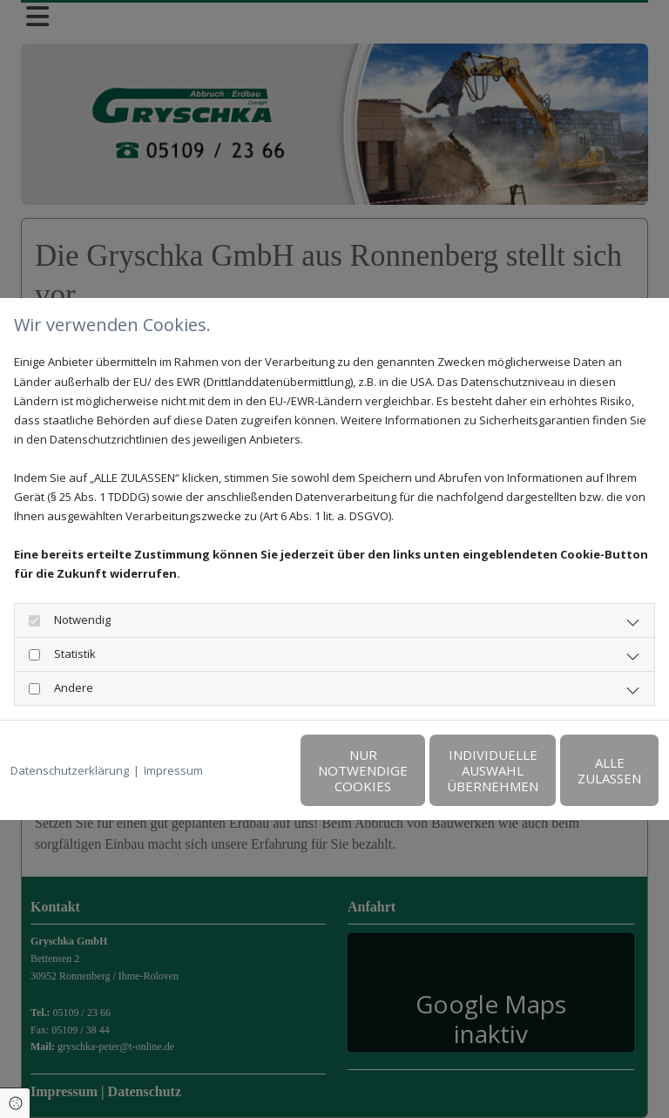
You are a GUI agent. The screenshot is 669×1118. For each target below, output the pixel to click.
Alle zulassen (578, 780)
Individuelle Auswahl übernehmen (412, 779)
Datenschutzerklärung (69, 734)
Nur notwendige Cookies (246, 779)
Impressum (173, 734)
